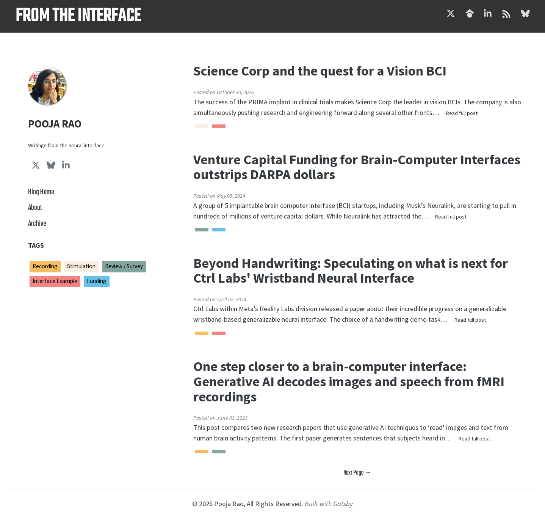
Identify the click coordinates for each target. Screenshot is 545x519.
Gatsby (343, 503)
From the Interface (78, 16)
